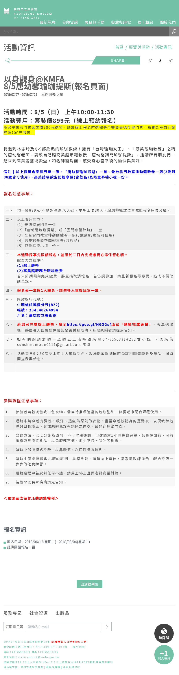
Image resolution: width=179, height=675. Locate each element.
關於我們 (168, 22)
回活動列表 (89, 584)
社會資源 (39, 613)
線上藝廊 (145, 22)
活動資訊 (163, 47)
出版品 (62, 613)
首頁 (119, 47)
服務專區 (13, 613)
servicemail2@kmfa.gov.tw (38, 657)
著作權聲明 (53, 667)
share (7, 59)
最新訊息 (47, 22)
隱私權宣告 (11, 667)
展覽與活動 (94, 22)
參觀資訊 (70, 22)
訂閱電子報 (14, 626)
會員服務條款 (71, 667)
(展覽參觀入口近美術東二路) (69, 641)
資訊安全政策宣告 (31, 667)
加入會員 (164, 658)
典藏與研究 (121, 22)
